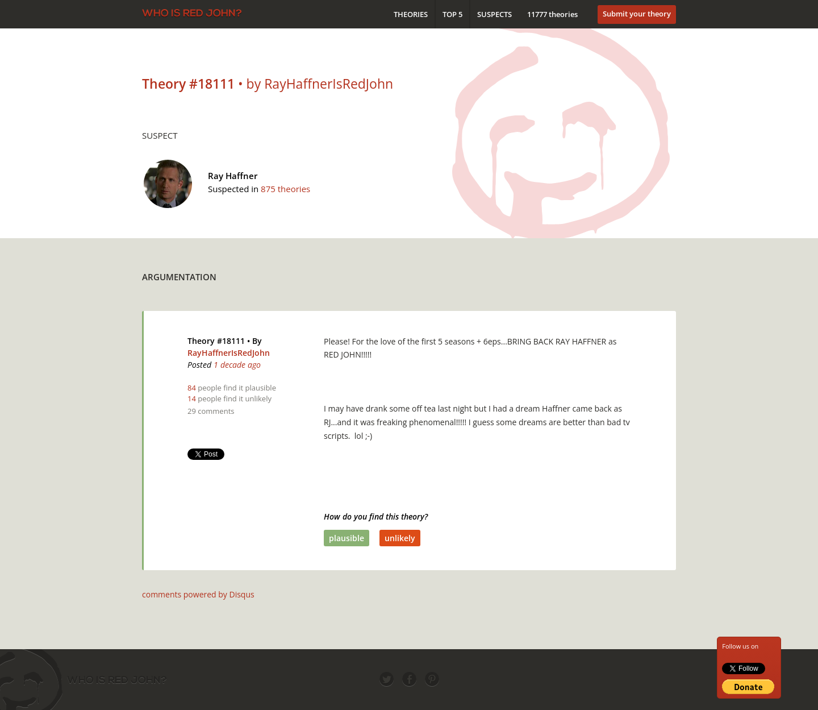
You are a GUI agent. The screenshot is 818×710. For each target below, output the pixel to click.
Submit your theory (637, 14)
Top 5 (452, 14)
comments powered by (198, 594)
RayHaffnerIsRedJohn (228, 352)
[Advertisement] (469, 274)
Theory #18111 (216, 340)
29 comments (210, 411)
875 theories (285, 188)
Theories (411, 14)
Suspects (494, 14)
